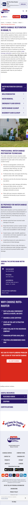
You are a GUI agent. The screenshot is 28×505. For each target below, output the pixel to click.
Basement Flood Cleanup (13, 112)
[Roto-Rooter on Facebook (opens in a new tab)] (10, 475)
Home (2, 22)
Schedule (16, 17)
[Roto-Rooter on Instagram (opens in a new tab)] (21, 475)
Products (7, 460)
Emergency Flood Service (13, 103)
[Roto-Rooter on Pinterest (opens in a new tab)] (17, 475)
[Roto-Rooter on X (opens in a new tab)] (14, 475)
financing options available (14, 335)
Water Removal (13, 98)
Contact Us (7, 456)
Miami (20, 22)
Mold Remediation (13, 94)
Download (23, 4)
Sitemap (21, 460)
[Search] (23, 11)
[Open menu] (26, 11)
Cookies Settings (4, 498)
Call (24, 17)
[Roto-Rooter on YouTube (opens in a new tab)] (6, 475)
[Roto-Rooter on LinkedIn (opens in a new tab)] (24, 475)
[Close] (25, 498)
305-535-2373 (9, 276)
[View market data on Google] (3, 269)
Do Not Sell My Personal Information (14, 485)
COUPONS (14, 401)
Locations (8, 22)
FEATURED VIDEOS (14, 396)
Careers (21, 463)
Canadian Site (21, 456)
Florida (15, 22)
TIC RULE (14, 502)
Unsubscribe (14, 489)
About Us (7, 463)
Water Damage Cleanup (13, 108)
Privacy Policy (14, 492)
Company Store (21, 453)
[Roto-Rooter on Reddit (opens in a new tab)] (3, 475)
